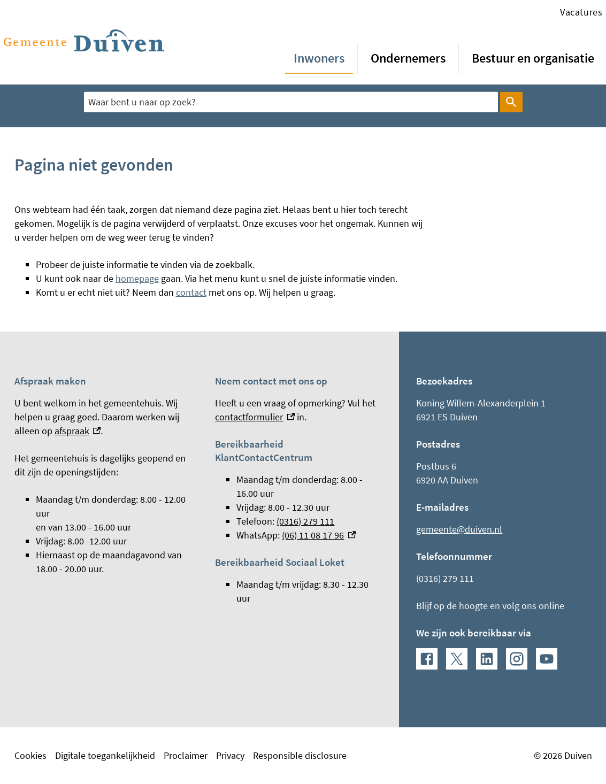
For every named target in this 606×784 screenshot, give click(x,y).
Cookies (30, 755)
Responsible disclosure (300, 755)
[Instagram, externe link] (516, 659)
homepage (137, 278)
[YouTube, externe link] (546, 659)
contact (191, 292)
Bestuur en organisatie (533, 58)
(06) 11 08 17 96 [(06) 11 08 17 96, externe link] (319, 535)
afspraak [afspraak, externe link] (78, 431)
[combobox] (291, 102)
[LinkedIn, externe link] (486, 659)
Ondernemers (408, 58)
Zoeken (509, 102)
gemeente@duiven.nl (459, 529)
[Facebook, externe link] (427, 659)
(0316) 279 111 (305, 521)
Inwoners (319, 58)
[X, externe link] (456, 659)
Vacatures (581, 12)
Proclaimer (186, 755)
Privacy (230, 755)
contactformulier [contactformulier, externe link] (255, 417)
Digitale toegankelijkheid (105, 755)
